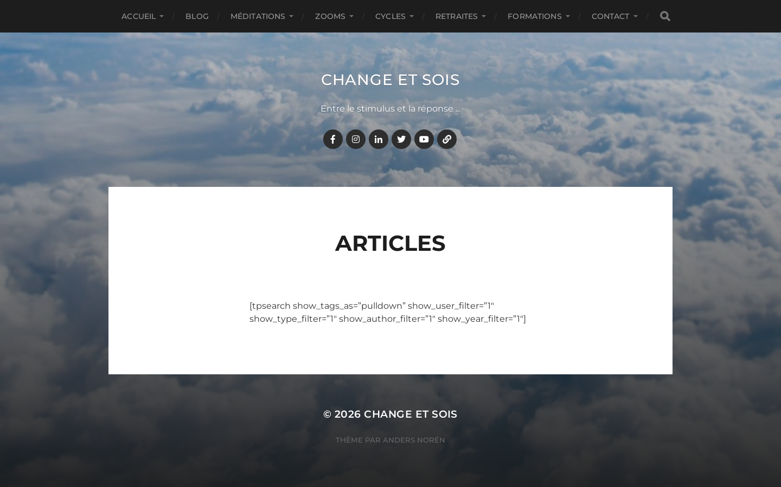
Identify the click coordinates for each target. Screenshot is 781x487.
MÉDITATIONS (258, 16)
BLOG (197, 16)
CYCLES (390, 16)
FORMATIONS (534, 16)
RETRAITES (457, 16)
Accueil (138, 16)
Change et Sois (390, 79)
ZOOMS (330, 16)
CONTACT (611, 16)
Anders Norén (414, 440)
